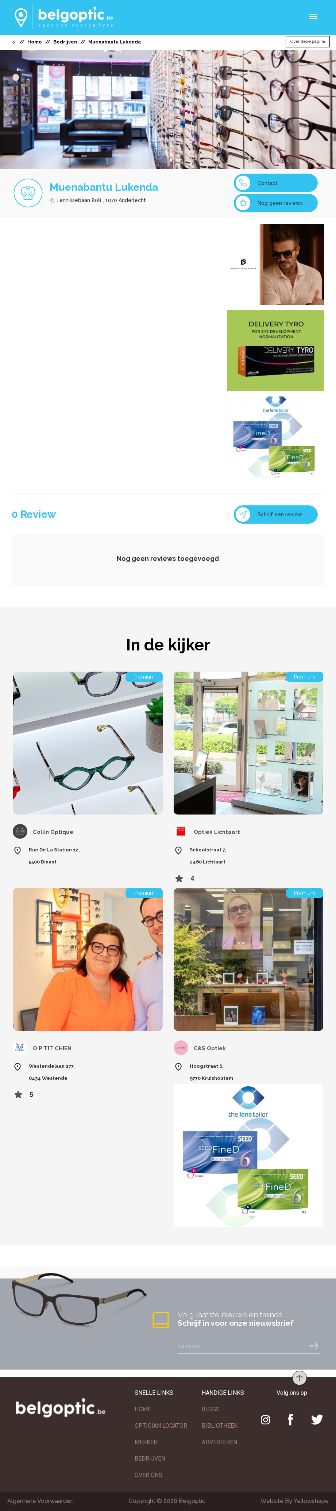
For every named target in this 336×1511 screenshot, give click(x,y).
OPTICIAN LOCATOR (161, 1425)
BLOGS (211, 1409)
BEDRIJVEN (150, 1458)
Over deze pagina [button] (307, 41)
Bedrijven (65, 42)
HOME (143, 1409)
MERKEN (146, 1442)
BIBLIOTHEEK (219, 1425)
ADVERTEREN (219, 1442)
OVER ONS (148, 1475)
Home (34, 42)
